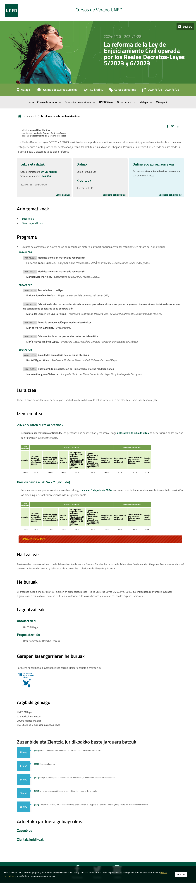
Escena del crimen (44, 763)
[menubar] (98, 102)
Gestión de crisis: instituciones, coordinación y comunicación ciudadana (67, 750)
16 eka (23, 752)
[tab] (98, 10)
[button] (167, 126)
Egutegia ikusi (63, 195)
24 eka (23, 779)
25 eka (23, 806)
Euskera (187, 26)
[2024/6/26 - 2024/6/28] (160, 91)
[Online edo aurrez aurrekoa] (57, 91)
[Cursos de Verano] (122, 91)
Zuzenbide (28, 218)
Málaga (46, 176)
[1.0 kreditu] (93, 91)
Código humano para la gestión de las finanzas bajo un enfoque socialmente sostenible (74, 777)
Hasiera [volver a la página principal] (20, 116)
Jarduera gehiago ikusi (114, 195)
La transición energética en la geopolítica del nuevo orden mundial (65, 791)
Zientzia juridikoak (32, 223)
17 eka (23, 766)
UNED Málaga (49, 171)
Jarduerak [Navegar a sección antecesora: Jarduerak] (31, 116)
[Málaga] (23, 91)
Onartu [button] (181, 874)
